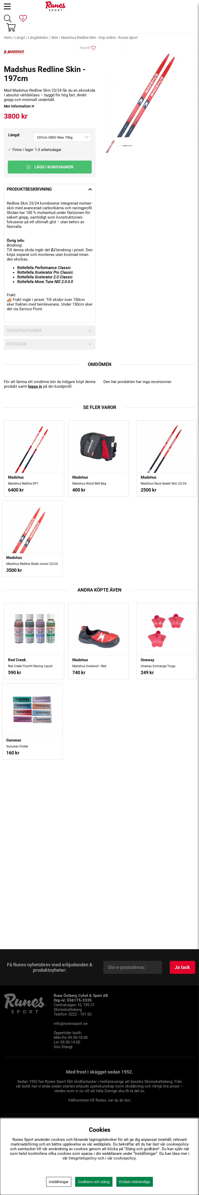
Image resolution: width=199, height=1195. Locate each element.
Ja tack (182, 967)
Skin (54, 37)
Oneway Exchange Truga (158, 666)
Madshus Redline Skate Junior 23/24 (32, 564)
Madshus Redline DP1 (23, 483)
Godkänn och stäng (93, 1182)
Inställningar (59, 1182)
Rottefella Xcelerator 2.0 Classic (45, 277)
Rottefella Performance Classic (44, 267)
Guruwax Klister (17, 746)
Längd (20, 37)
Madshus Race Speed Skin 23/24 (164, 483)
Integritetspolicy (83, 1158)
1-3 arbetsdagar (48, 149)
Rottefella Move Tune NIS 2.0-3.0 (45, 281)
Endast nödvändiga (134, 1182)
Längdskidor (38, 37)
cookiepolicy (124, 1158)
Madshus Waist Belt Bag (89, 483)
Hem (7, 37)
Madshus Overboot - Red (89, 666)
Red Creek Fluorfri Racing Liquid (30, 666)
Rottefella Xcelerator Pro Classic (45, 272)
